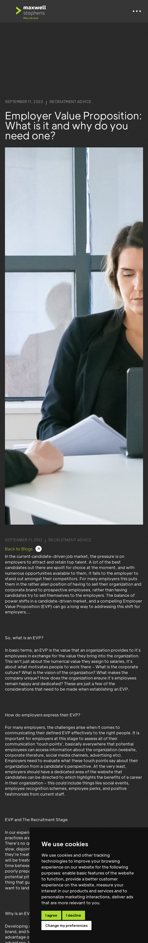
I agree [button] (51, 915)
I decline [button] (73, 915)
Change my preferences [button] (66, 925)
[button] (137, 11)
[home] (31, 11)
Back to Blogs (19, 548)
